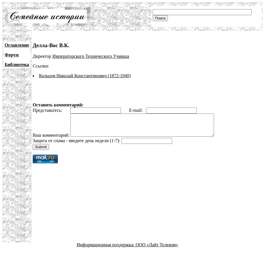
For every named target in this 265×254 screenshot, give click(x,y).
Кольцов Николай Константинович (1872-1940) (85, 75)
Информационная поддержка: (106, 249)
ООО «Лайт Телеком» (157, 249)
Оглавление (17, 45)
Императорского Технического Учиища (90, 56)
